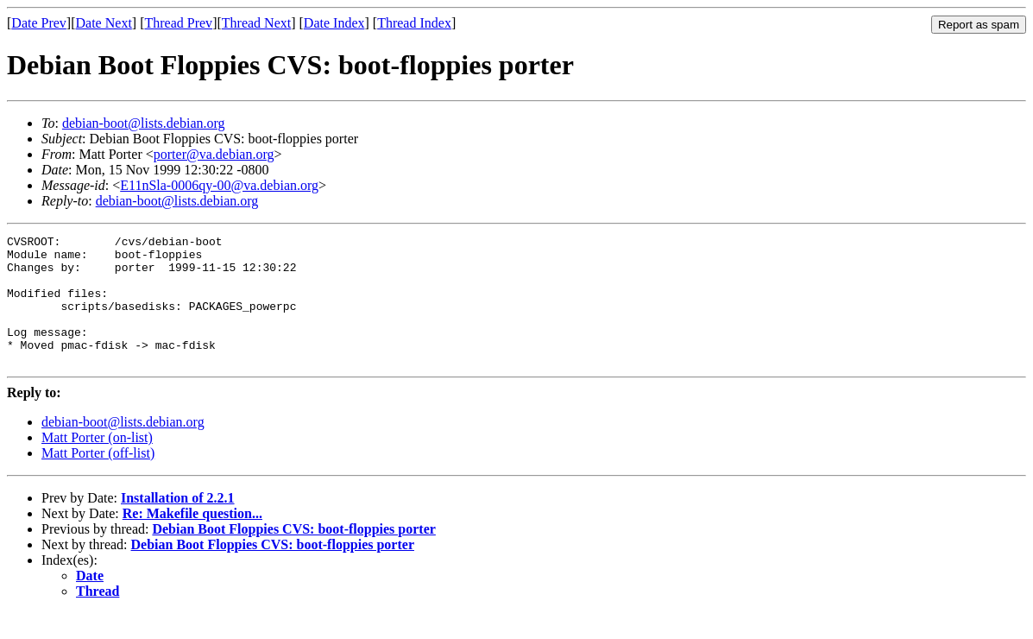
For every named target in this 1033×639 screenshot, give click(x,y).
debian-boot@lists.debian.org (143, 123)
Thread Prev (178, 23)
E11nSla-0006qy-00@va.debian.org (219, 185)
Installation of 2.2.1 (178, 523)
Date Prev (38, 23)
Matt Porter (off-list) (97, 478)
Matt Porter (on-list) (97, 463)
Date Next (104, 23)
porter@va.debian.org (214, 154)
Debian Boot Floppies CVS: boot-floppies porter (293, 554)
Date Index (334, 23)
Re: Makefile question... (192, 539)
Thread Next (256, 23)
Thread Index (414, 23)
